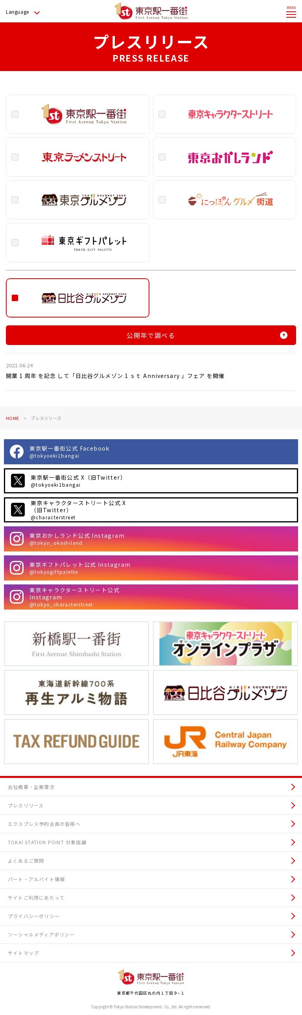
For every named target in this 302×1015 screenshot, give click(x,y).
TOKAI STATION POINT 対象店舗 (47, 842)
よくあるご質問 (26, 860)
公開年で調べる (207, 335)
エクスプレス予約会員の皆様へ (44, 823)
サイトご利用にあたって (36, 897)
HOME (12, 418)
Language (17, 11)
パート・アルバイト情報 (36, 879)
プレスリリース (26, 805)
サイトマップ (23, 952)
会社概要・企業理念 (31, 786)
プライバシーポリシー (34, 916)
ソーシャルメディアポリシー (41, 934)
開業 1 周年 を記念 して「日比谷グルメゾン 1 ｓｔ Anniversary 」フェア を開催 (115, 376)
